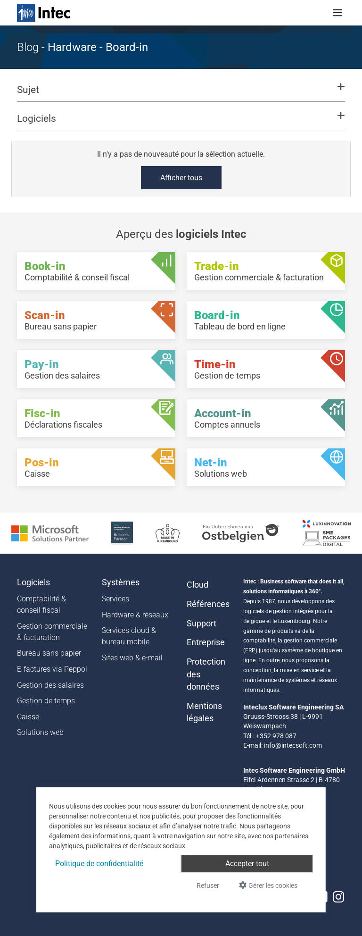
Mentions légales (204, 712)
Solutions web (40, 732)
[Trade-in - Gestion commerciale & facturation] (266, 271)
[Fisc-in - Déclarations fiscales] (96, 418)
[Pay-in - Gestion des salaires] (96, 369)
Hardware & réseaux (135, 614)
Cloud (197, 585)
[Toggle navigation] (337, 12)
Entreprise (206, 642)
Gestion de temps (46, 700)
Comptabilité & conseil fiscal (41, 604)
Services (115, 598)
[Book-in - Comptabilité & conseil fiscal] (96, 271)
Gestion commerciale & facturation (52, 632)
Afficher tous (181, 177)
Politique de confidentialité (99, 863)
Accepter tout (247, 863)
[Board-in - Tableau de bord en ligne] (266, 320)
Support (201, 623)
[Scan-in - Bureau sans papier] (96, 320)
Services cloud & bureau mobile (129, 636)
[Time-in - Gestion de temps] (266, 369)
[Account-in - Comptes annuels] (266, 418)
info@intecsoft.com (293, 745)
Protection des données (206, 674)
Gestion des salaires (50, 685)
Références (208, 604)
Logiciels (33, 582)
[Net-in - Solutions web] (266, 467)
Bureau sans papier (49, 653)
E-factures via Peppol (52, 669)
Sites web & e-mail (132, 657)
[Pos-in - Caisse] (96, 467)
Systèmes (121, 582)
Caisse (28, 716)
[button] (181, 94)
